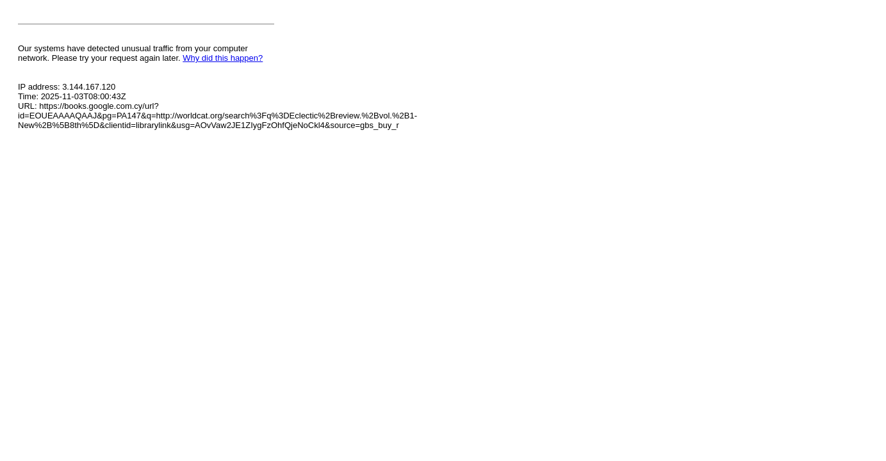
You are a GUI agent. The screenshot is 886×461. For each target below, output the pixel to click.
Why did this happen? (223, 58)
